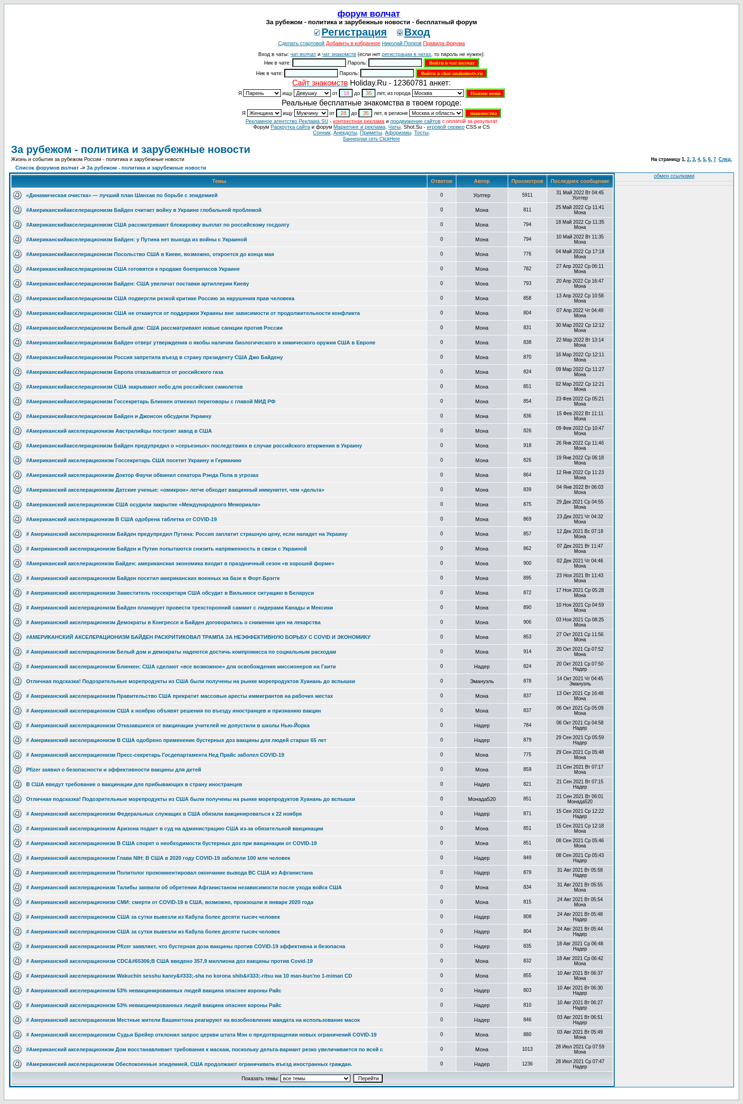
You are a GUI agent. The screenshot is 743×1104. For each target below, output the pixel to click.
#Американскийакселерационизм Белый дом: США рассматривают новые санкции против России (154, 328)
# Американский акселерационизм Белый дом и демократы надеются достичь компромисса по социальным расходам (181, 652)
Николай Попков (402, 43)
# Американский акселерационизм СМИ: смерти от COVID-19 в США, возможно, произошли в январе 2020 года (169, 902)
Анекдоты (345, 132)
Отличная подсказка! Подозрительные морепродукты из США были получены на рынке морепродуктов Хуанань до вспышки (190, 681)
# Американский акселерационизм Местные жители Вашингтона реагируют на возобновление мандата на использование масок (193, 1020)
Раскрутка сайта (290, 127)
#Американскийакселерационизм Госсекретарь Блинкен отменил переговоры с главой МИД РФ (150, 401)
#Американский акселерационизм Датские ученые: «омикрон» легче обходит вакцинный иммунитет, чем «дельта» (175, 490)
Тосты (421, 132)
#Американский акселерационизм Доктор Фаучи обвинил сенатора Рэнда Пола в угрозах (142, 475)
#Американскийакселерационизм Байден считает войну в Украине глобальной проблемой (143, 210)
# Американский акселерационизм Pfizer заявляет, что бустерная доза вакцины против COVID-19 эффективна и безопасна (185, 946)
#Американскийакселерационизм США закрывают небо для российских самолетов (134, 387)
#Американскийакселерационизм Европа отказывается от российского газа (124, 372)
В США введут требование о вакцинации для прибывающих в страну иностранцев (134, 784)
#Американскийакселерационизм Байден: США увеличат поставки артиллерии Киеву (137, 283)
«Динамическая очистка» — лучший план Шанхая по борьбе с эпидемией (122, 195)
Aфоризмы (398, 132)
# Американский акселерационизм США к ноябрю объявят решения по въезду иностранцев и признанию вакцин (173, 711)
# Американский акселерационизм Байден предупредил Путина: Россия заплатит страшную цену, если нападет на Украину (186, 534)
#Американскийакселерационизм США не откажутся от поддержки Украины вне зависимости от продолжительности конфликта (193, 313)
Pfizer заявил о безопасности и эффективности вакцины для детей (113, 769)
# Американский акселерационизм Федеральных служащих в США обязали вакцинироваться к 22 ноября (164, 814)
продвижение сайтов (415, 121)
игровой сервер (445, 127)
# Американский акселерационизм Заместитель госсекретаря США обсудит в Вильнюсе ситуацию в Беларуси (170, 593)
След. (725, 159)
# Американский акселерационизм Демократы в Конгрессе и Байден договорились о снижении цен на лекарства (173, 622)
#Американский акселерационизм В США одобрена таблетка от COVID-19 (121, 519)
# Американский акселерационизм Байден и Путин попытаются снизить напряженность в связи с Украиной (166, 549)
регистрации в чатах (406, 54)
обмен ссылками (674, 176)
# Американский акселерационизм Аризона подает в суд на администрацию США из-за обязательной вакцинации (174, 828)
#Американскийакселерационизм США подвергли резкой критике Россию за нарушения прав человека (160, 298)
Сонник (321, 132)
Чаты (394, 127)
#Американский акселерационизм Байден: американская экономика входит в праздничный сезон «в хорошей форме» (180, 563)
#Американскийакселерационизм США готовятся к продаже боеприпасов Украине (133, 269)
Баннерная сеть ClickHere (371, 139)
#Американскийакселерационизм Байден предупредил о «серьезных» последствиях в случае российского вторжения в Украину (194, 445)
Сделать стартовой (301, 43)
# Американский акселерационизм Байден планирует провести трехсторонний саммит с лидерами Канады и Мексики (179, 607)
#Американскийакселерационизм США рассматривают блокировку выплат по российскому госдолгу (157, 225)
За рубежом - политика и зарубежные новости (131, 149)
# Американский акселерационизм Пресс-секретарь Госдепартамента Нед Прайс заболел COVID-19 (155, 755)
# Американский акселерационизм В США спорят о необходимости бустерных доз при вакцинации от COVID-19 (171, 843)
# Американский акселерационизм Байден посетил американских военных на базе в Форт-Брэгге (153, 578)
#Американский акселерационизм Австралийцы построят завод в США (119, 431)
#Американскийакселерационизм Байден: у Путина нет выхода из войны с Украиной (136, 239)
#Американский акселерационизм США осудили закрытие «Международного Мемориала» (143, 504)
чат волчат (303, 54)
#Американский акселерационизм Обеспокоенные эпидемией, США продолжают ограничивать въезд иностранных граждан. (189, 1064)
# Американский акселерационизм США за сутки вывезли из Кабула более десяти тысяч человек (153, 917)
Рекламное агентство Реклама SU (286, 121)
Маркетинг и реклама (360, 127)
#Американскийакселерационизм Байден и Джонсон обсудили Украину (119, 416)
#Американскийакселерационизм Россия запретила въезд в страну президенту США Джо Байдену (154, 357)
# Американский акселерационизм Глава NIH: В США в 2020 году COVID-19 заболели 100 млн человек (158, 858)
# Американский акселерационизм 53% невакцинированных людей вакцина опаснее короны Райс (153, 990)
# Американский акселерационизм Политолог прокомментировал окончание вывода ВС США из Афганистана (169, 873)
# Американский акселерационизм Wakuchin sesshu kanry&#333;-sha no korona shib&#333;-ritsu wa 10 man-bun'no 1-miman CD (189, 976)
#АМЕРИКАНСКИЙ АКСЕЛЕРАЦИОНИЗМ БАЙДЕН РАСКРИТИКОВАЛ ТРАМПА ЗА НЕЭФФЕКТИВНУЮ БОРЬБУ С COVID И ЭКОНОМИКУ (198, 637)
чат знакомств (339, 54)
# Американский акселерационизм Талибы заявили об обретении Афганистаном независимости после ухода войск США (184, 887)
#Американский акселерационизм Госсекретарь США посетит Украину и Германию (133, 460)
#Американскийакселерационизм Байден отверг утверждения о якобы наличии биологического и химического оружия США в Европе (201, 342)
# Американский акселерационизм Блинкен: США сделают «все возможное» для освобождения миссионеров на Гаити (181, 666)
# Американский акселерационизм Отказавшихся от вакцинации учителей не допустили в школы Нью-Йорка (168, 725)
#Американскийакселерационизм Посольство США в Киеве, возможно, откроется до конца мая (150, 254)
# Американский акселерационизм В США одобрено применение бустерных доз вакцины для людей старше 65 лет (176, 740)
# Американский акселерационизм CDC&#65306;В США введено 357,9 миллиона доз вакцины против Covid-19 (169, 961)
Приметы (371, 132)
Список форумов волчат (47, 168)
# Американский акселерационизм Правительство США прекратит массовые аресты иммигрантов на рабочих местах (179, 696)
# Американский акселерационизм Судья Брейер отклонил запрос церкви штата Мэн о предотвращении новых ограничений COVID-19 (201, 1034)
